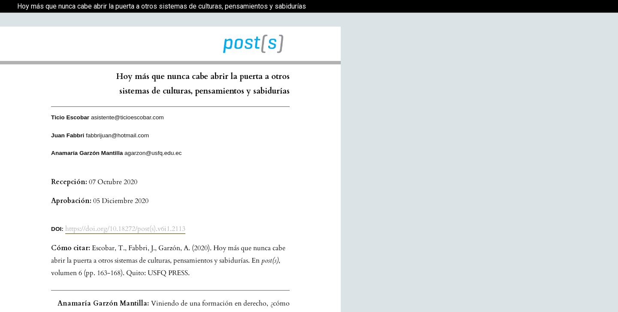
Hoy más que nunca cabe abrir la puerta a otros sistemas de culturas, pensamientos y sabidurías (161, 6)
